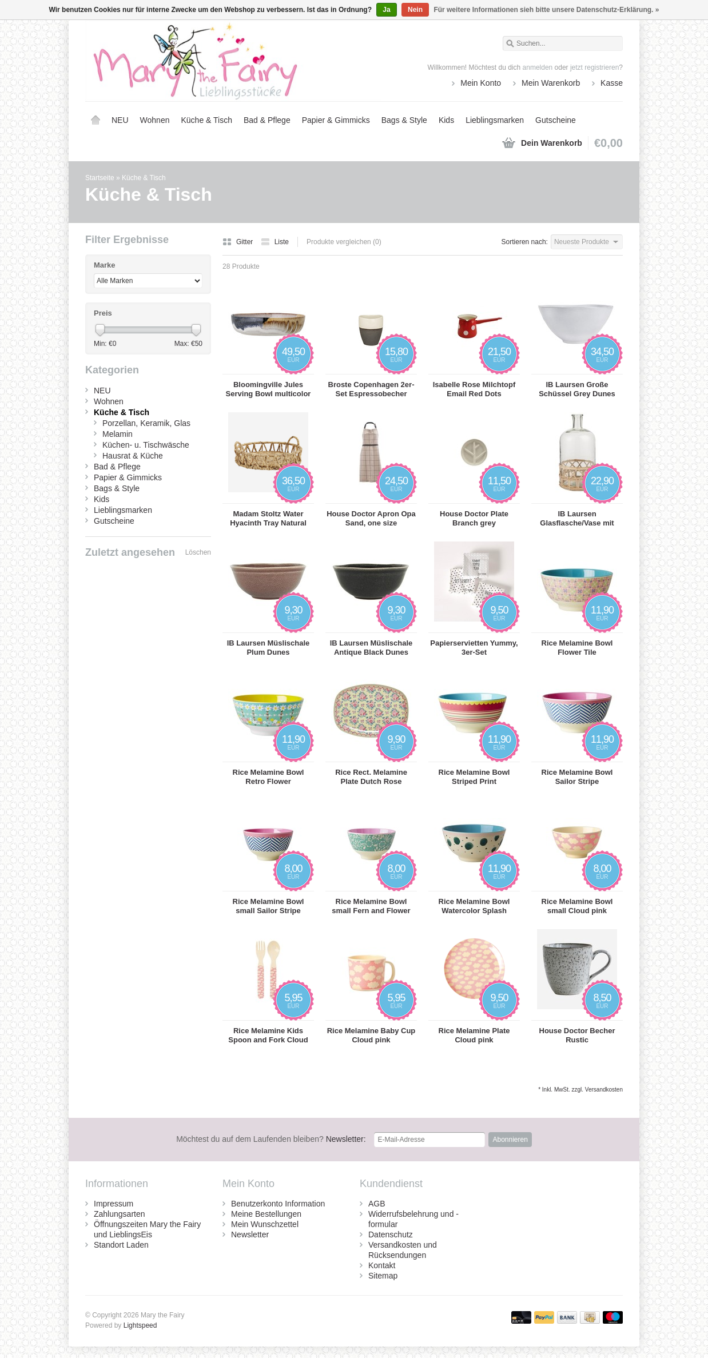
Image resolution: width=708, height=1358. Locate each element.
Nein (415, 10)
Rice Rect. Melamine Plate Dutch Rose (371, 777)
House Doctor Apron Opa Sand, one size (371, 518)
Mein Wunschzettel (265, 1224)
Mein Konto (480, 82)
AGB (376, 1203)
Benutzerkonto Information (278, 1203)
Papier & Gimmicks (336, 120)
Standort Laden (121, 1244)
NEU (120, 120)
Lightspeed (140, 1325)
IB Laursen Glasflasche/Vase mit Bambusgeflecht (577, 518)
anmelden (538, 67)
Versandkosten (604, 1089)
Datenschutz (390, 1234)
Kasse (611, 82)
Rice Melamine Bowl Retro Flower (268, 777)
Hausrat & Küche (132, 455)
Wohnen (155, 120)
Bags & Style (404, 120)
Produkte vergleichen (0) (344, 242)
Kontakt (381, 1265)
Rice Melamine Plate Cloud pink (474, 1035)
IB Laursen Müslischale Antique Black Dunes (371, 647)
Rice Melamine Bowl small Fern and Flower (371, 906)
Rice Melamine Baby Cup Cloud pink (371, 1035)
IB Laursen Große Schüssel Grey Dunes (577, 389)
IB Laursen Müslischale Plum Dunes (268, 647)
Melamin (117, 434)
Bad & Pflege (267, 120)
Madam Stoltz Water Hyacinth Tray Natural (268, 518)
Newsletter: (271, 1139)
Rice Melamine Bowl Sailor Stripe (577, 777)
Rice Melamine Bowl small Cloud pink (577, 906)
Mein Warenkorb (551, 82)
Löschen (198, 552)
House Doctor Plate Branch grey (474, 518)
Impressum (113, 1203)
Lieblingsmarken (495, 120)
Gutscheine (555, 120)
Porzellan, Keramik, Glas (146, 423)
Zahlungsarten (119, 1213)
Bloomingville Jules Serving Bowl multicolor (268, 389)
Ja (386, 10)
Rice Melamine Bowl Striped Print (474, 777)
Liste (275, 242)
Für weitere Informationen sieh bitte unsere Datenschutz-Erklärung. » (546, 10)
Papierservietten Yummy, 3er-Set (474, 647)
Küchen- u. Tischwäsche (145, 444)
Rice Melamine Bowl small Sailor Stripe (268, 906)
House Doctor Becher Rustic (577, 1035)
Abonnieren (509, 1140)
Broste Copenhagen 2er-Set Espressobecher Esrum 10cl (371, 389)
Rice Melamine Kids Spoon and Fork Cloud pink (268, 1035)
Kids (446, 120)
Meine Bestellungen (266, 1213)
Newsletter (250, 1234)
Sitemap (382, 1275)
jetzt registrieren (594, 67)
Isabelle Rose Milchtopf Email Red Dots (474, 389)
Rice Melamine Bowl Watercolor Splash (474, 906)
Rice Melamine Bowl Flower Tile (577, 647)
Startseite (95, 120)
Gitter (238, 242)
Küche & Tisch (206, 120)
